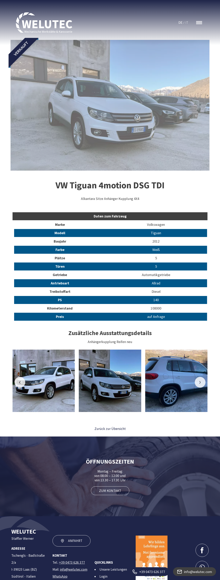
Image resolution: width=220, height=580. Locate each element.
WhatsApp (60, 576)
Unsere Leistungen (113, 569)
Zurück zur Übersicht (110, 429)
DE (180, 22)
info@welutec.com (73, 569)
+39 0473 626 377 (72, 562)
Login (103, 576)
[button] (20, 382)
